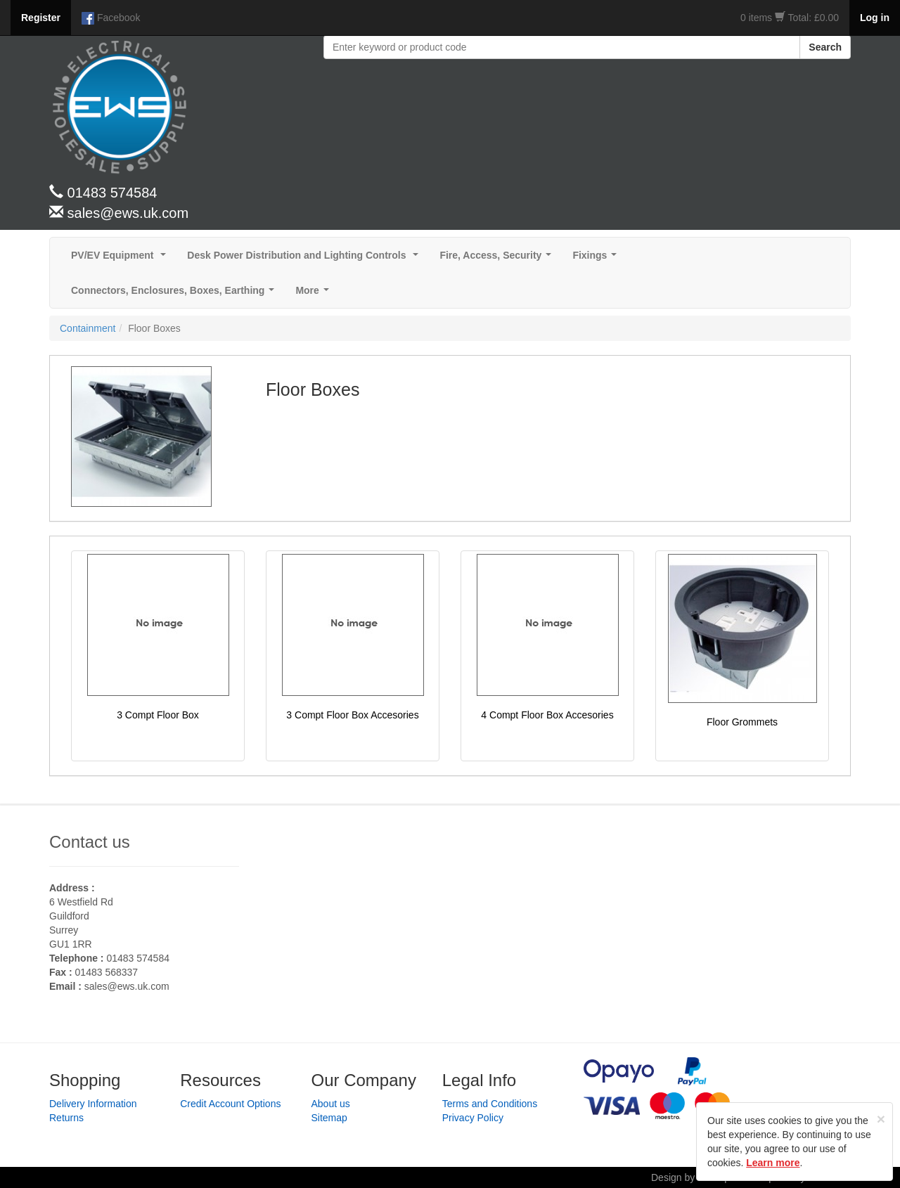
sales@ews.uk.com (126, 986)
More (314, 294)
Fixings (597, 259)
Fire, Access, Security (498, 259)
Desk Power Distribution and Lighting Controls (305, 259)
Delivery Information (93, 1103)
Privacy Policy (472, 1117)
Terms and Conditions (489, 1103)
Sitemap (329, 1117)
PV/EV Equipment (121, 259)
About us (330, 1103)
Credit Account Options (230, 1103)
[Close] (881, 1118)
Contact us (89, 841)
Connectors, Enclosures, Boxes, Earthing (175, 294)
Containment (87, 328)
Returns (66, 1117)
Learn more (772, 1162)
